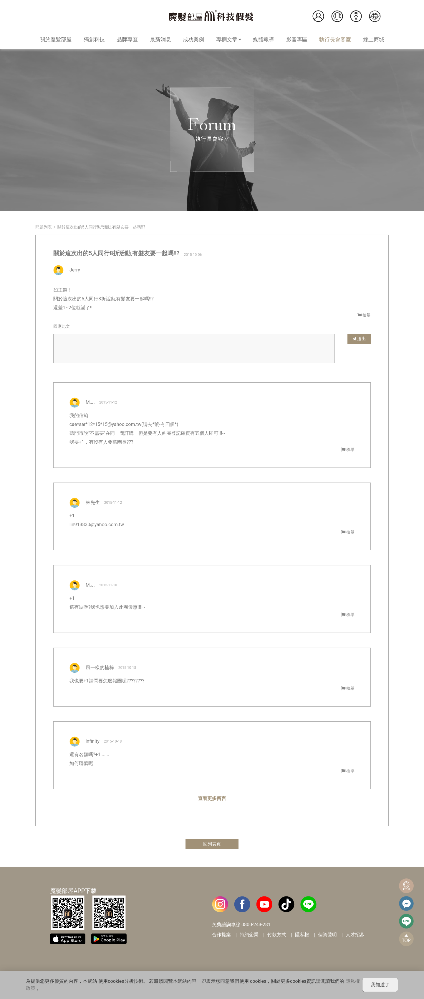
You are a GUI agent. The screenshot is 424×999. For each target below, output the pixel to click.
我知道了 (380, 985)
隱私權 (302, 935)
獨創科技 (94, 39)
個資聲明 (327, 935)
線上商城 (373, 39)
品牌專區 (127, 39)
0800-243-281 (256, 925)
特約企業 (249, 935)
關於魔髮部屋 (56, 39)
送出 (359, 338)
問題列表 (43, 227)
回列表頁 (212, 844)
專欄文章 (228, 39)
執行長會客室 (335, 39)
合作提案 (221, 935)
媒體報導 (263, 39)
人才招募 (355, 935)
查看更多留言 (212, 798)
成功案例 (193, 39)
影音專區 (296, 39)
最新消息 (160, 39)
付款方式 (276, 935)
